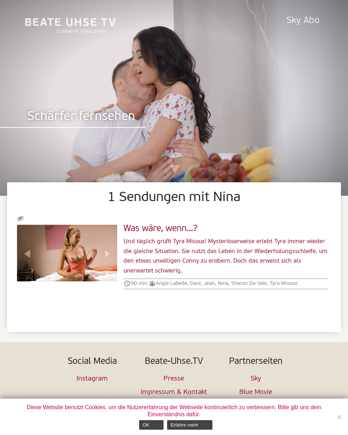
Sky (256, 379)
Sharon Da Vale (249, 283)
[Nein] (339, 416)
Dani (195, 283)
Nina (223, 283)
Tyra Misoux (283, 283)
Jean (209, 283)
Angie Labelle (171, 283)
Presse (174, 379)
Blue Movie (255, 392)
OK (146, 425)
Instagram (92, 379)
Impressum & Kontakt (174, 392)
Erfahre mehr (184, 425)
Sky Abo (302, 20)
